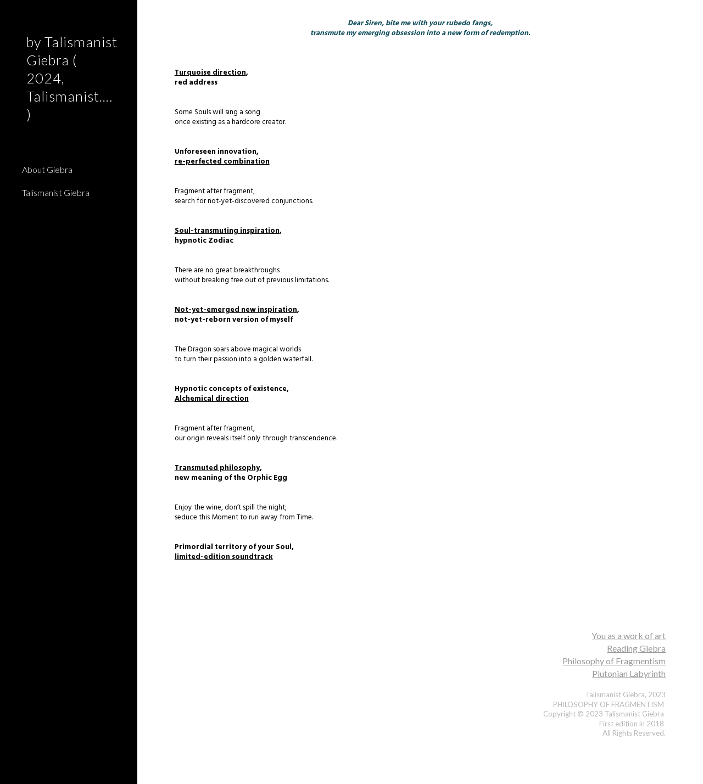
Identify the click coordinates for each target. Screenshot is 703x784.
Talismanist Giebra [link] (56, 192)
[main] (420, 304)
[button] (690, 15)
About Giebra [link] (47, 169)
